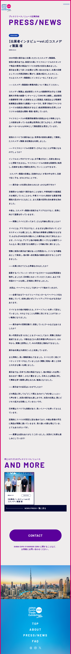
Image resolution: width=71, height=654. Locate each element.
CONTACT (35, 535)
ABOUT (35, 629)
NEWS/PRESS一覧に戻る (26, 508)
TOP (35, 623)
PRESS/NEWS (35, 635)
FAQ (35, 641)
